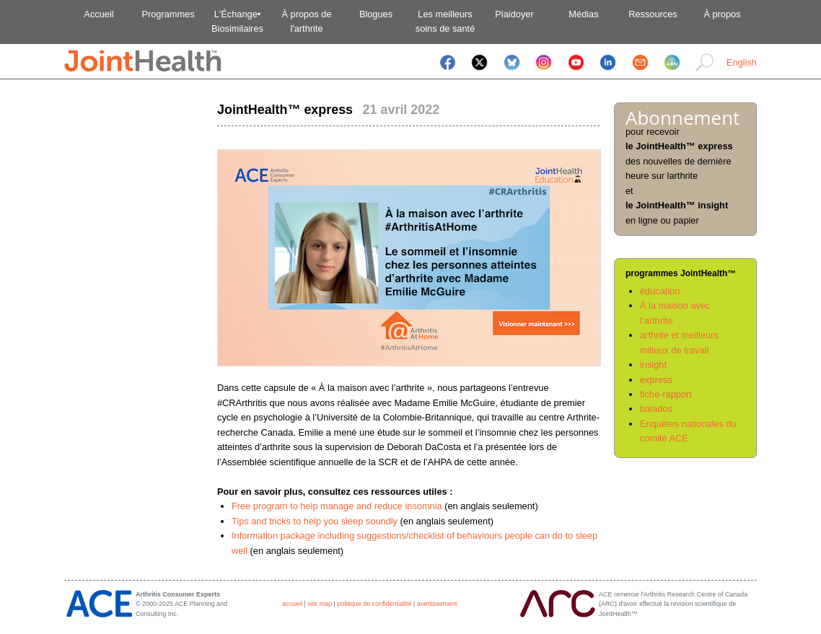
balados (656, 408)
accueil (292, 603)
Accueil (98, 14)
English (741, 62)
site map (319, 603)
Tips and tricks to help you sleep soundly (316, 521)
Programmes (167, 14)
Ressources (652, 14)
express (656, 379)
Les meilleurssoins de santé (445, 21)
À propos (721, 14)
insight (653, 364)
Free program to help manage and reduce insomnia (337, 506)
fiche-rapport (666, 394)
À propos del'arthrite (306, 21)
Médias (583, 14)
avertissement (437, 603)
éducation (660, 291)
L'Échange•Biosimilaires (237, 21)
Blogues (375, 14)
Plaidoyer (514, 14)
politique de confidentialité (374, 603)
